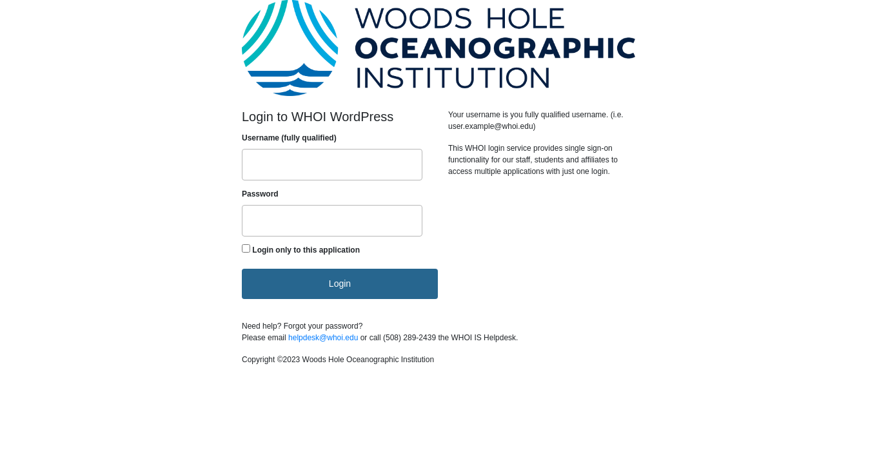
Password (260, 193)
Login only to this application (306, 250)
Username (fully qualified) (289, 137)
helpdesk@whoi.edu (323, 337)
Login (340, 283)
